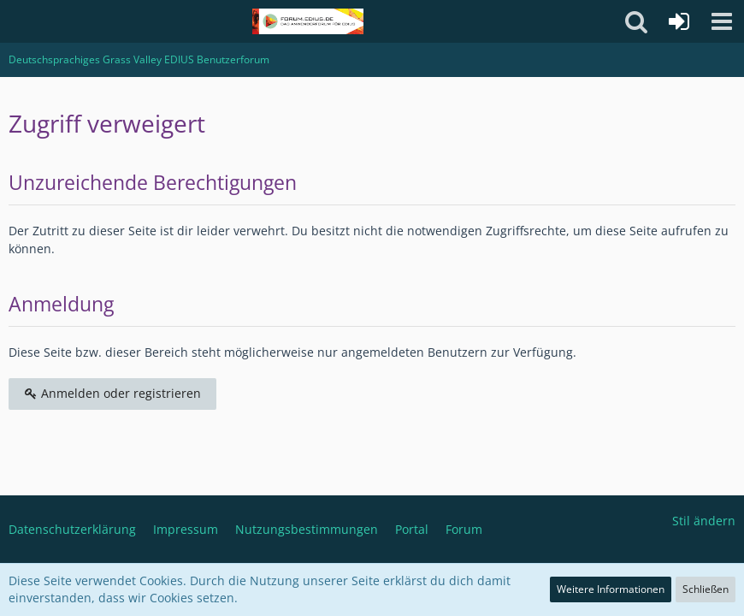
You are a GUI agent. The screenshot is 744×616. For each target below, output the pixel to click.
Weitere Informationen (610, 589)
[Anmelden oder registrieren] (679, 21)
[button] (722, 21)
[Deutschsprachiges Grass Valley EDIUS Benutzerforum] (307, 21)
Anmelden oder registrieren (112, 393)
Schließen (705, 589)
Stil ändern (703, 520)
